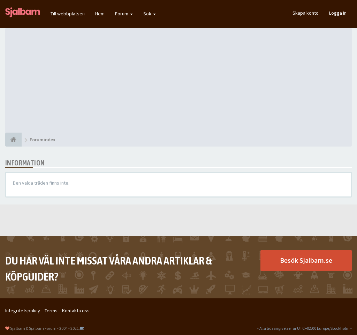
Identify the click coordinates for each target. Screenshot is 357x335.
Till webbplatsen (68, 13)
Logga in (338, 13)
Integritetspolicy (22, 310)
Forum (124, 13)
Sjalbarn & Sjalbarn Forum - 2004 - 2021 (44, 328)
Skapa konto (306, 13)
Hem (100, 13)
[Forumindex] (13, 140)
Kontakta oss (76, 310)
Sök (149, 13)
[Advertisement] (178, 80)
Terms (51, 310)
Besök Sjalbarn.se (306, 260)
